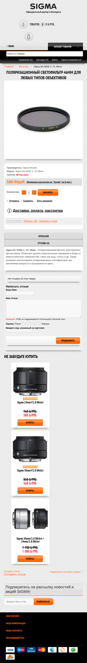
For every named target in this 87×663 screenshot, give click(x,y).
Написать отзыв (48, 221)
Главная (8, 66)
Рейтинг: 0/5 (30, 221)
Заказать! (48, 192)
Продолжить (68, 340)
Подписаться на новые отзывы (65, 572)
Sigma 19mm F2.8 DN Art (30, 402)
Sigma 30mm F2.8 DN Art (30, 470)
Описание (43, 236)
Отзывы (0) (43, 243)
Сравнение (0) (26, 60)
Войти (55, 60)
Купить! (30, 422)
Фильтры (24, 66)
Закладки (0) (42, 60)
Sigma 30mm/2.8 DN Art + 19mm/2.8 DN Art (30, 540)
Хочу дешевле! (44, 201)
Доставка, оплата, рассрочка (38, 210)
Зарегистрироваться (71, 60)
